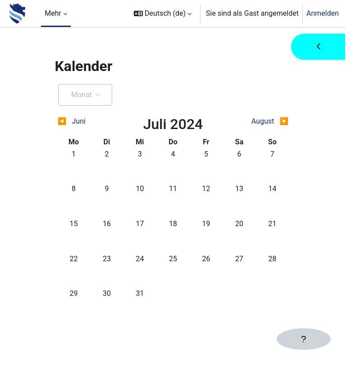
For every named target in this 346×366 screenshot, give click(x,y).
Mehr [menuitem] (53, 13)
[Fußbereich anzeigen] (304, 339)
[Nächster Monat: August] (260, 121)
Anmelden (322, 13)
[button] (162, 13)
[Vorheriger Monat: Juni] (86, 121)
